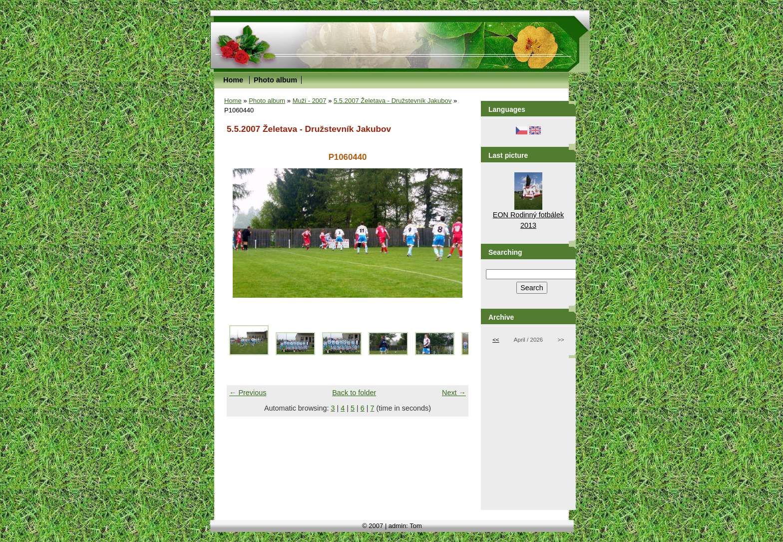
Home (233, 80)
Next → (454, 393)
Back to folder (354, 393)
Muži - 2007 (310, 100)
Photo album (275, 80)
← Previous (247, 393)
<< (495, 340)
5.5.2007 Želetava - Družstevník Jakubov (392, 100)
